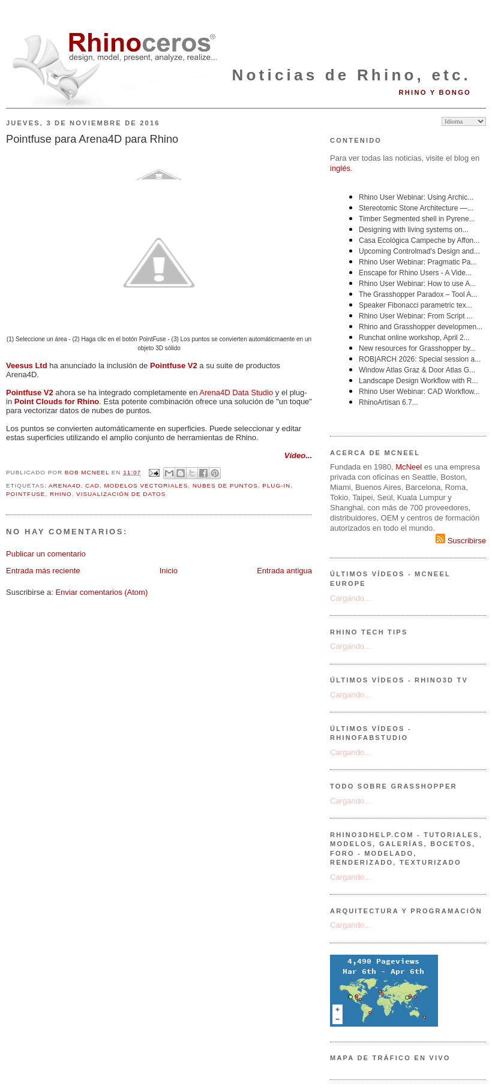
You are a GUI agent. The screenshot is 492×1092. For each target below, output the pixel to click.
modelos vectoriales (146, 485)
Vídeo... (298, 455)
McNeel (408, 466)
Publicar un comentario (46, 553)
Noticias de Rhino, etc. (351, 75)
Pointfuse (25, 494)
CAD (92, 485)
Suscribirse (461, 540)
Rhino (61, 494)
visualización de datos (121, 494)
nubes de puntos (225, 485)
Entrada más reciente (43, 570)
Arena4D (65, 485)
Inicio (169, 570)
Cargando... (350, 598)
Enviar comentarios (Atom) (101, 592)
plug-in (276, 485)
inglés (340, 168)
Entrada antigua (284, 570)
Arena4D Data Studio (236, 392)
